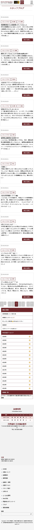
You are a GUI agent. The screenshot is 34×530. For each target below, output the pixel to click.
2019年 (4, 362)
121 (28, 304)
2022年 (4, 351)
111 (9, 304)
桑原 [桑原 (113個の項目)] (21, 395)
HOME (5, 469)
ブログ (5, 504)
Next (32, 304)
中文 (22, 3)
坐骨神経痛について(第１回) (9, 313)
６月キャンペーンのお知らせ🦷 (10, 328)
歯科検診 (5, 478)
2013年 (4, 384)
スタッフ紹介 (6, 488)
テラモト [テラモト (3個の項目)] (3, 395)
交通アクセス (6, 485)
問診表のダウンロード (9, 501)
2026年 (4, 336)
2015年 (4, 377)
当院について (6, 472)
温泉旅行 (4, 325)
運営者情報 (6, 507)
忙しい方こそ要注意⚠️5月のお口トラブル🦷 (13, 321)
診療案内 (5, 475)
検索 (2, 511)
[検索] (30, 514)
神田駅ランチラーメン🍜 (8, 317)
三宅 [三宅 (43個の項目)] (7, 395)
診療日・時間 (6, 482)
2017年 (4, 370)
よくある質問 (6, 495)
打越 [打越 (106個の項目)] (16, 395)
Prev (2, 304)
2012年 (4, 388)
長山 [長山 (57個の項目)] (28, 395)
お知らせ (5, 491)
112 (12, 304)
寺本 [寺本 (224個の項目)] (13, 395)
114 (19, 304)
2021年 (4, 355)
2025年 (4, 340)
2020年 (4, 358)
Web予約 (5, 498)
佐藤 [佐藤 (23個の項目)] (10, 395)
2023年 (4, 347)
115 (23, 304)
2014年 (4, 381)
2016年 (4, 373)
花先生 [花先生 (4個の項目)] (25, 395)
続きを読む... (27, 39)
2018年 (4, 366)
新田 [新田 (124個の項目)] (19, 395)
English (22, 1)
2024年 (4, 344)
